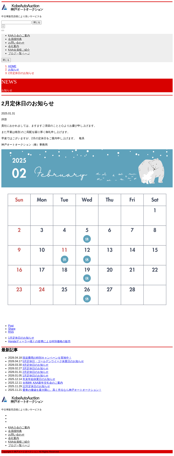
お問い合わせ (16, 42)
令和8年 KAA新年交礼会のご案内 (43, 382)
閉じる (36, 22)
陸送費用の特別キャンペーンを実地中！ (47, 357)
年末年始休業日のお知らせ (39, 379)
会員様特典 (15, 39)
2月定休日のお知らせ (36, 372)
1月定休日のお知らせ (36, 375)
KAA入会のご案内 (19, 35)
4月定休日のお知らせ (36, 364)
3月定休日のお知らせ (36, 368)
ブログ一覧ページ (19, 53)
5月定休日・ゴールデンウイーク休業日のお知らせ (53, 361)
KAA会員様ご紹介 (19, 49)
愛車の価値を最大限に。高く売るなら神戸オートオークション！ (62, 389)
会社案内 (13, 46)
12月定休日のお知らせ (36, 386)
